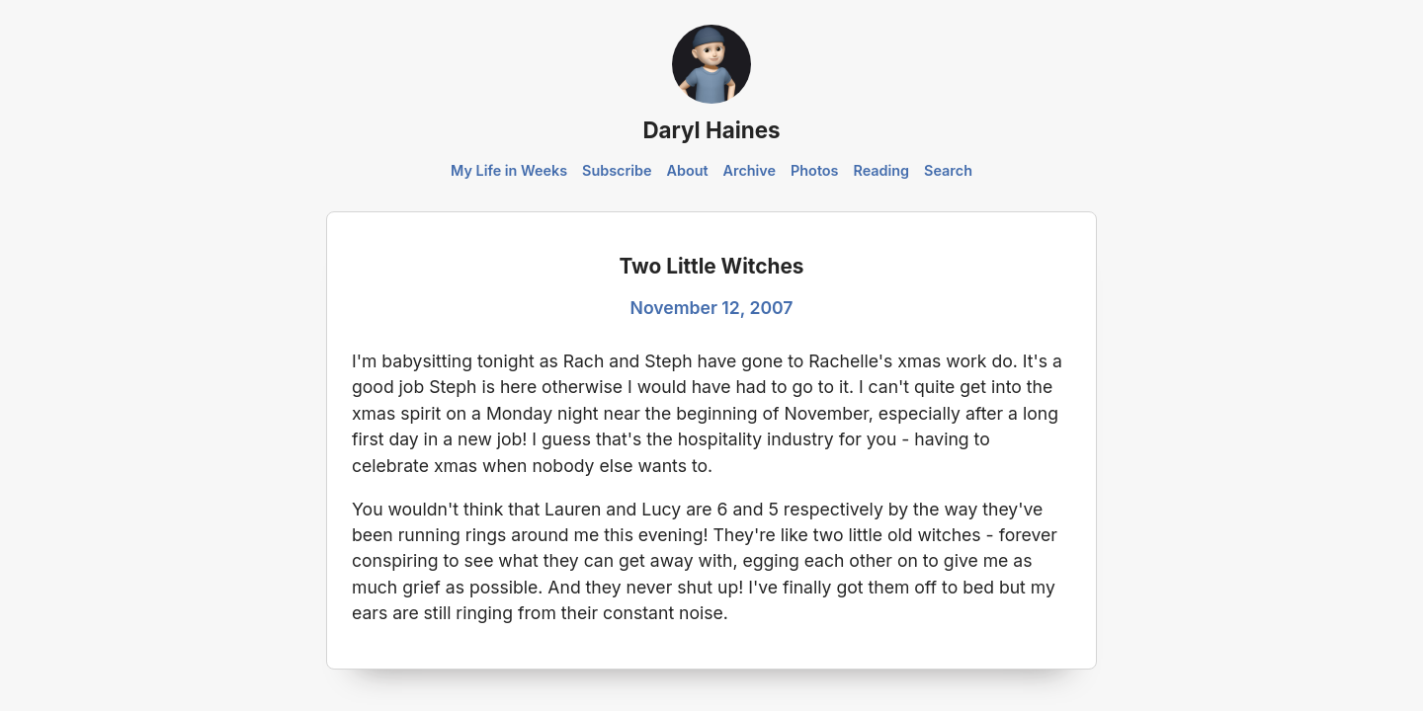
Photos (814, 170)
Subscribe (617, 170)
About (687, 170)
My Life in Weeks (509, 170)
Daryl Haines (711, 130)
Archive (750, 170)
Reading (881, 170)
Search (948, 170)
